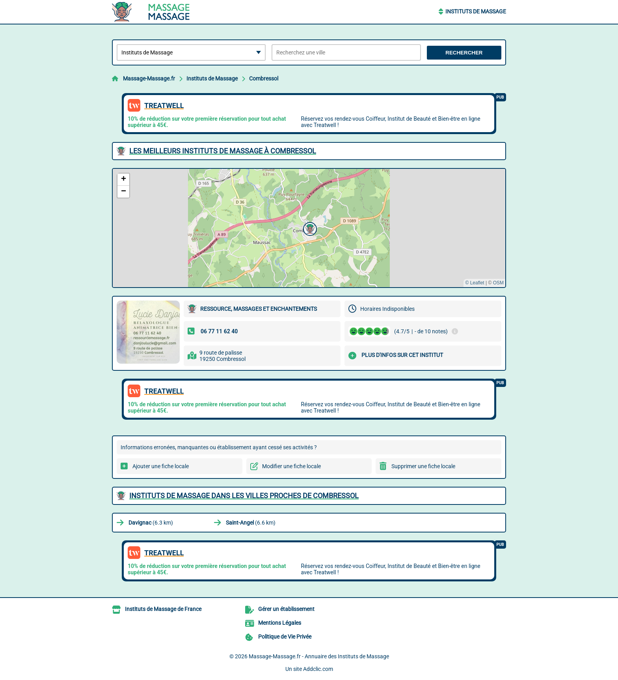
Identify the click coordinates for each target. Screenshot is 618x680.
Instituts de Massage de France (163, 609)
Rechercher (463, 53)
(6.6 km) (250, 522)
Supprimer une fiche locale (423, 466)
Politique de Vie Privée (284, 636)
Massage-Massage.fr (149, 78)
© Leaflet (474, 283)
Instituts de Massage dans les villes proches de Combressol (244, 495)
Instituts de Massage (475, 11)
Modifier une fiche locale (291, 466)
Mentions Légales (279, 623)
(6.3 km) (150, 522)
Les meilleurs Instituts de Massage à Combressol (222, 151)
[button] (309, 228)
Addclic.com (318, 669)
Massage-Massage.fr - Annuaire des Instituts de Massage (319, 656)
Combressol (263, 78)
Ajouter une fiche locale (160, 466)
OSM (498, 283)
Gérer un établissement (286, 609)
